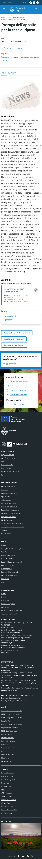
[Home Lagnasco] (20, 9)
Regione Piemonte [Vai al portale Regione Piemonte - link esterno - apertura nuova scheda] (8, 2)
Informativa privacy (8, 741)
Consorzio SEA (6, 786)
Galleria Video (6, 607)
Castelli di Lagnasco (8, 779)
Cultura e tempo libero (9, 506)
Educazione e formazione (10, 510)
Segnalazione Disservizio (9, 727)
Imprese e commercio (8, 516)
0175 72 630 (9, 627)
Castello (4, 552)
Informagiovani (6, 568)
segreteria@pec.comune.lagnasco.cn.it (19, 635)
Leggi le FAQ (5, 721)
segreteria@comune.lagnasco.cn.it (19, 301)
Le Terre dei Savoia (7, 806)
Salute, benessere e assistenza (12, 523)
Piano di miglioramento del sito (12, 717)
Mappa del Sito (6, 761)
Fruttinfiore (5, 783)
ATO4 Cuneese (6, 793)
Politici (3, 475)
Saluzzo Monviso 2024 (9, 810)
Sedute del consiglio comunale (12, 562)
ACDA (3, 789)
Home (3, 17)
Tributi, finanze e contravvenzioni (12, 527)
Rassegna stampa (7, 558)
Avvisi (3, 582)
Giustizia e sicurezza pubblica (11, 513)
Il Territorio (5, 600)
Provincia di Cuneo (7, 776)
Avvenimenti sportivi (8, 555)
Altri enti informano (8, 565)
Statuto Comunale (7, 737)
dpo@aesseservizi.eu (13, 698)
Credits (3, 751)
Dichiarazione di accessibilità (11, 714)
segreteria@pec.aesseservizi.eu (15, 700)
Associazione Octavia (8, 799)
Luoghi (3, 597)
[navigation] (4, 9)
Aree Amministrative (8, 458)
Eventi (3, 593)
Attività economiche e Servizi (11, 610)
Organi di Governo (7, 454)
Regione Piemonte (7, 773)
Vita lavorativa (6, 533)
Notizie (3, 545)
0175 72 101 (8, 625)
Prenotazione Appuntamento (11, 724)
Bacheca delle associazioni (10, 572)
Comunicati (5, 578)
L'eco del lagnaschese (9, 575)
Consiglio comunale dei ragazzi (12, 548)
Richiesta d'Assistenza (9, 731)
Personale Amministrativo (10, 471)
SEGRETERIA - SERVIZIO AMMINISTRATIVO (14, 290)
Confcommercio (6, 813)
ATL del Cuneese (7, 803)
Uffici (3, 461)
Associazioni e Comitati (9, 614)
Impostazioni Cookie (8, 748)
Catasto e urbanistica (8, 503)
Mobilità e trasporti (7, 520)
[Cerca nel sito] (36, 9)
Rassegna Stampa (19, 17)
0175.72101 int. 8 (17, 299)
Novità (9, 17)
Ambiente (4, 490)
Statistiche (5, 758)
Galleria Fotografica (8, 603)
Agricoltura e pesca (8, 486)
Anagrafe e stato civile (9, 493)
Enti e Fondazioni (7, 468)
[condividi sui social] (6, 48)
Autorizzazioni (6, 500)
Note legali (5, 744)
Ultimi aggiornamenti (8, 754)
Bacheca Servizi (6, 734)
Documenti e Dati (7, 465)
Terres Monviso (6, 796)
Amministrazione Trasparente (11, 711)
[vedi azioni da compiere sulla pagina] (17, 48)
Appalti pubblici (6, 496)
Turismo (4, 530)
